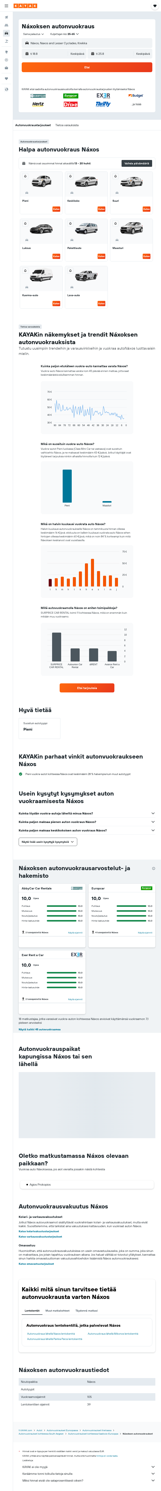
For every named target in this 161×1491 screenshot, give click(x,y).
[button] (6, 6)
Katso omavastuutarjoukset (36, 1263)
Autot (39, 1430)
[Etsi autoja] (6, 33)
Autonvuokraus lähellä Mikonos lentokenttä (113, 1333)
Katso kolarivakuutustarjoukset (39, 1231)
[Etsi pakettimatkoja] (6, 41)
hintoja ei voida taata (106, 1455)
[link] (87, 687)
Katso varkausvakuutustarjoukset (40, 1236)
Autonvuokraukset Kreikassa (96, 1430)
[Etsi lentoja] (6, 17)
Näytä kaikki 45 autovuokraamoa (40, 1029)
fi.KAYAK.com (25, 1430)
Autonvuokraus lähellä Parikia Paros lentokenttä (54, 1339)
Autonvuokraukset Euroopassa (62, 1430)
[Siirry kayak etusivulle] (25, 6)
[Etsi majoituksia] (6, 25)
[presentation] (153, 868)
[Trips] (6, 78)
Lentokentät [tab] (32, 1310)
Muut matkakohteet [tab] (57, 1310)
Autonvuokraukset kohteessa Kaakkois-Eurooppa (93, 1433)
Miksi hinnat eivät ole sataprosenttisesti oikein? (88, 1480)
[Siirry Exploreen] (6, 52)
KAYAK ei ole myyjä (88, 1467)
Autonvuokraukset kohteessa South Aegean (41, 1433)
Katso (56, 209)
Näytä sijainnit (75, 932)
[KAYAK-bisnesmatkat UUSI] (6, 68)
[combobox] (34, 34)
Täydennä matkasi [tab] (86, 1310)
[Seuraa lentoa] (6, 60)
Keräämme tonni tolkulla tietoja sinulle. (88, 1473)
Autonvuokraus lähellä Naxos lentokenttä (51, 1333)
